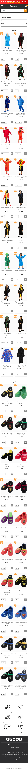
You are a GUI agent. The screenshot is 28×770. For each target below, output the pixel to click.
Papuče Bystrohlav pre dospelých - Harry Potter (20, 685)
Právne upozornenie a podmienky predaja (15, 750)
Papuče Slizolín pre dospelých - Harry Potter (20, 434)
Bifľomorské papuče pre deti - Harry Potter (21, 654)
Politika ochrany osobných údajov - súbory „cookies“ (15, 754)
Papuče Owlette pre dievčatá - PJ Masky (20, 465)
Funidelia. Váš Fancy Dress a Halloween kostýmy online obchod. (13, 6)
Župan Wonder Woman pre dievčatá (21, 176)
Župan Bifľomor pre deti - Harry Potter (20, 302)
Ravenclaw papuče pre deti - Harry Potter (7, 654)
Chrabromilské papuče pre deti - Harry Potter (7, 497)
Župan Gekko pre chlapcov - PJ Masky (7, 271)
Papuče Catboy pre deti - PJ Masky (7, 623)
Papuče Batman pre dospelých (7, 465)
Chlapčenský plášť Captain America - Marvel (7, 365)
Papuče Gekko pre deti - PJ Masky (21, 402)
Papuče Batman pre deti (21, 590)
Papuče (2, 23)
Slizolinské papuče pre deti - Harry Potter (7, 685)
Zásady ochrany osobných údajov (15, 752)
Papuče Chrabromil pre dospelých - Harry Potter (7, 434)
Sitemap (24, 757)
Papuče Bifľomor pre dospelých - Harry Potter (7, 402)
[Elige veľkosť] (3, 59)
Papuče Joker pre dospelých (7, 527)
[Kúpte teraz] (12, 59)
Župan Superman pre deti (20, 270)
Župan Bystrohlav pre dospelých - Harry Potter (20, 208)
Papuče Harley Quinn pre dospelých (20, 497)
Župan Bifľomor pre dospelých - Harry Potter (7, 239)
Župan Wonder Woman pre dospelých (7, 208)
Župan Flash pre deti (7, 176)
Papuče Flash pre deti (21, 527)
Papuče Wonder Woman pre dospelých (7, 591)
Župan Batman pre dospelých (21, 239)
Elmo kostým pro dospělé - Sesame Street (7, 145)
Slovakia (15, 759)
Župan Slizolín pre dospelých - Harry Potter (20, 82)
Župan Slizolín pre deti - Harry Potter (7, 334)
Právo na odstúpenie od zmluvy (12, 757)
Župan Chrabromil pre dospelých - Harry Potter (20, 51)
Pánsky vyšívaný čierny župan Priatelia (21, 365)
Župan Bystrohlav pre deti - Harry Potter (7, 302)
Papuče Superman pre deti (21, 622)
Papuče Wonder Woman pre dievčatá (20, 560)
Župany (2, 20)
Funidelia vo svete (14, 747)
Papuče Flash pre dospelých (7, 559)
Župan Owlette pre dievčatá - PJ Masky (21, 145)
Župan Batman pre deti (21, 333)
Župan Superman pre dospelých (7, 51)
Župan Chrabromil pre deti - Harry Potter (7, 82)
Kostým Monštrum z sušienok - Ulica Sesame (21, 114)
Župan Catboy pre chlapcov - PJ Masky (7, 114)
